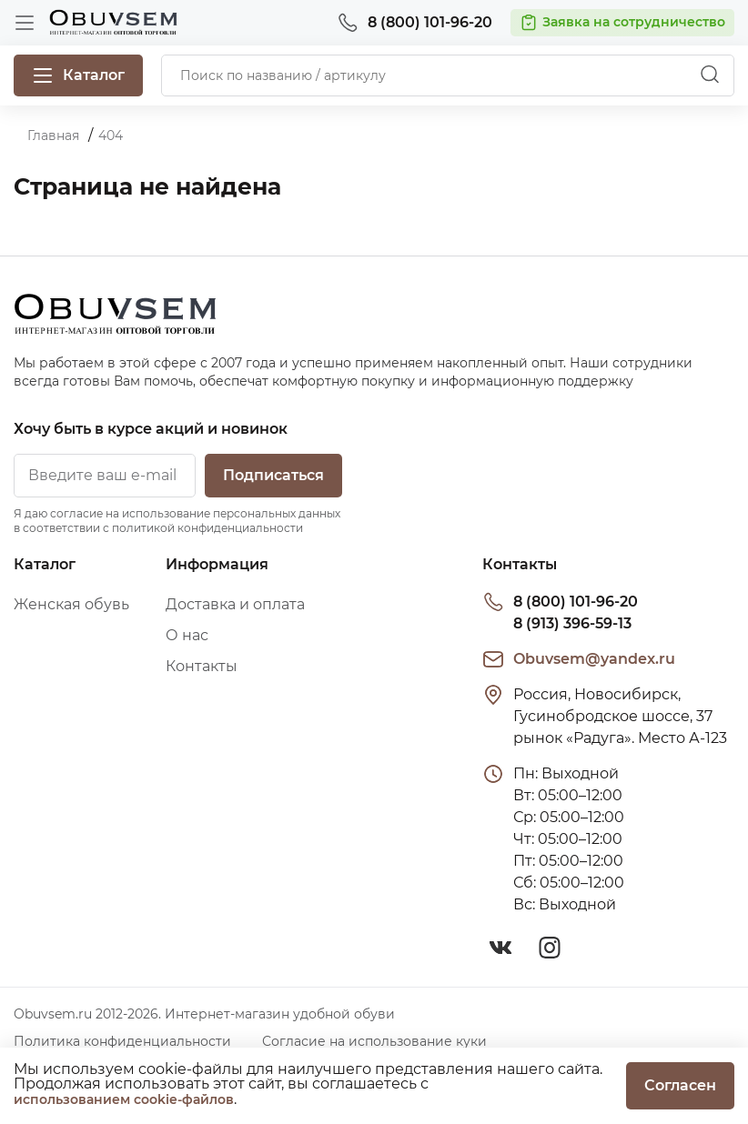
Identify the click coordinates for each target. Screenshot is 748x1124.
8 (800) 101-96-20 (575, 601)
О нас (187, 635)
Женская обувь (71, 604)
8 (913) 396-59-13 (572, 623)
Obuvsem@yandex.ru (594, 658)
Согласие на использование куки (374, 1041)
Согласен (680, 1085)
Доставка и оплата (235, 604)
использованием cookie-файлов (124, 1099)
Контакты (202, 666)
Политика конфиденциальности (122, 1041)
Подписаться (273, 475)
